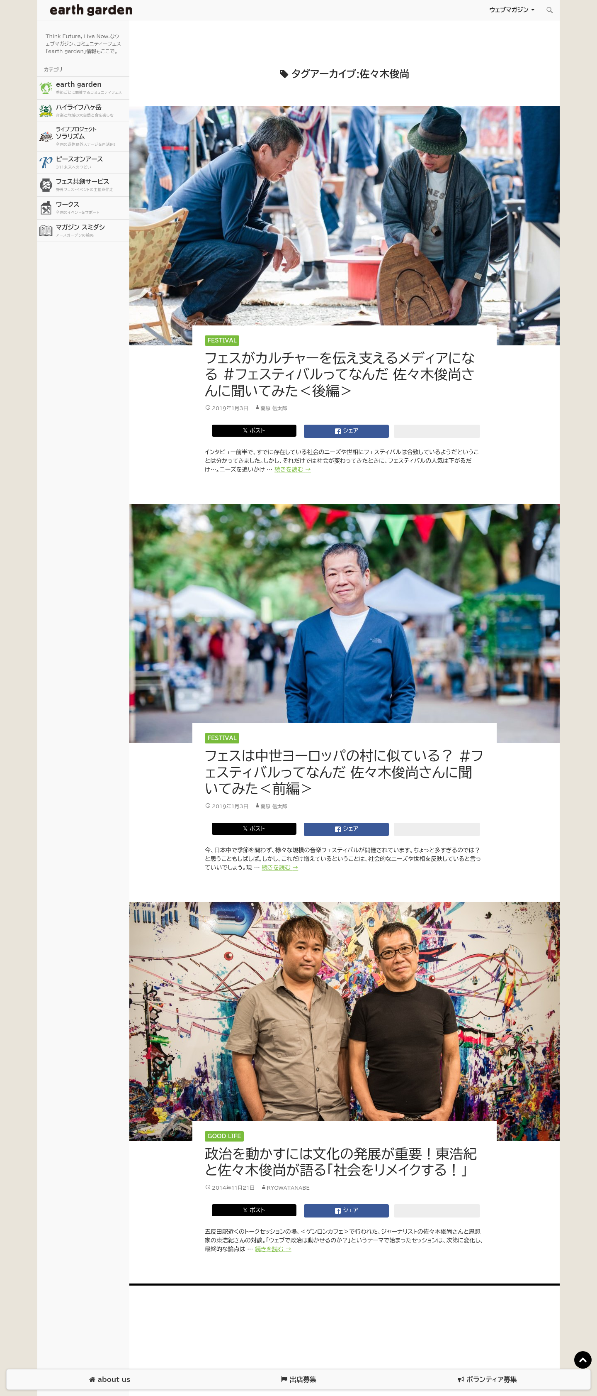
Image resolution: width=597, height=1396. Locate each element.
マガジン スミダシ (91, 231)
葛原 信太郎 (274, 408)
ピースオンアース (91, 163)
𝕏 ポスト (254, 430)
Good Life (224, 1136)
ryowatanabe (288, 1187)
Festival (222, 340)
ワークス (91, 208)
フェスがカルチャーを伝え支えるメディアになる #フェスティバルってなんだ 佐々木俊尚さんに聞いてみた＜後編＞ (340, 374)
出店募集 (298, 1379)
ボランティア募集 (487, 1379)
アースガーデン (91, 10)
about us (109, 1379)
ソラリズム (91, 136)
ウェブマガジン (509, 10)
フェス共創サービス (91, 185)
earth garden (91, 88)
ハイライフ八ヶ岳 (91, 111)
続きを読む (292, 469)
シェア (347, 431)
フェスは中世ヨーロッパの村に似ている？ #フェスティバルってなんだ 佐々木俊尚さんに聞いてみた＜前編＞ (344, 772)
